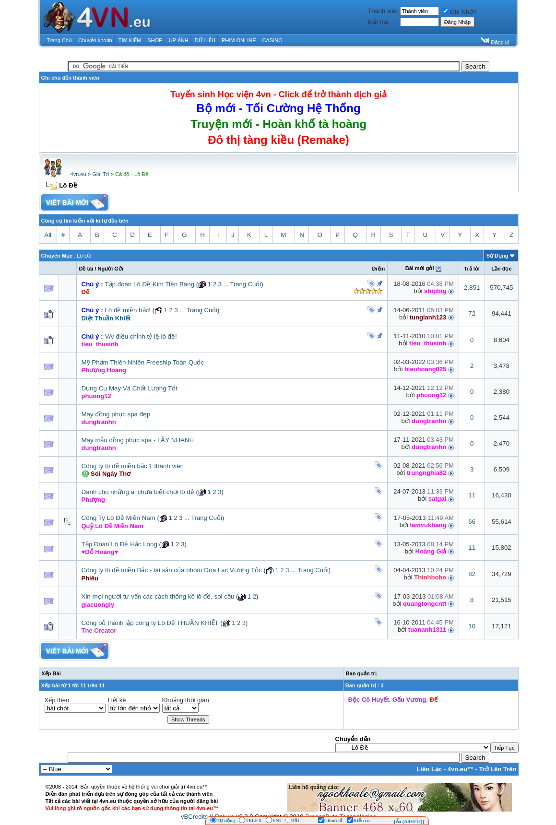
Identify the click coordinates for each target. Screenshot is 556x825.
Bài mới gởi (419, 268)
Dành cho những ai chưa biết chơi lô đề (138, 491)
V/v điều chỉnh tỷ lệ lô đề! (141, 336)
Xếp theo (57, 700)
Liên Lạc (429, 769)
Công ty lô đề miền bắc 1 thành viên (133, 466)
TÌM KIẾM (130, 40)
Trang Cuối (245, 284)
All (47, 234)
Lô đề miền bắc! (128, 310)
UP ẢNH (179, 40)
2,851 (472, 287)
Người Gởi (110, 268)
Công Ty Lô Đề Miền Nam (118, 517)
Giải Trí (100, 174)
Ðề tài (86, 268)
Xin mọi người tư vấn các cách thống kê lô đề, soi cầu (158, 596)
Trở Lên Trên (497, 769)
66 (471, 521)
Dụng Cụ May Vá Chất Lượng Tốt (129, 388)
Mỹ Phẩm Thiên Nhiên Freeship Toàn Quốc (143, 362)
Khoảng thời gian (185, 700)
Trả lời (472, 268)
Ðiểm (378, 268)
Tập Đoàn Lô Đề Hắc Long (119, 544)
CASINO (272, 40)
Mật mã (377, 21)
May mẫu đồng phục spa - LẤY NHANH (138, 440)
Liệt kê (117, 700)
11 (471, 495)
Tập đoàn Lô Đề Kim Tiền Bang (149, 284)
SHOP (154, 40)
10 (471, 626)
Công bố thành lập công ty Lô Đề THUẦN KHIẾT (150, 622)
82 (471, 574)
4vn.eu (78, 174)
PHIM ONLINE (239, 40)
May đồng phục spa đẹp (116, 414)
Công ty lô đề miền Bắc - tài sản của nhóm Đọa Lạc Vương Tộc (172, 570)
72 (471, 313)
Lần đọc (501, 268)
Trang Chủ (59, 40)
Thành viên (382, 10)
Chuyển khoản (95, 40)
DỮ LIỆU (205, 40)
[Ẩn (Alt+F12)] (409, 821)
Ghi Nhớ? (459, 11)
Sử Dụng (497, 256)
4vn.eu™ (460, 769)
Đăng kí (500, 42)
